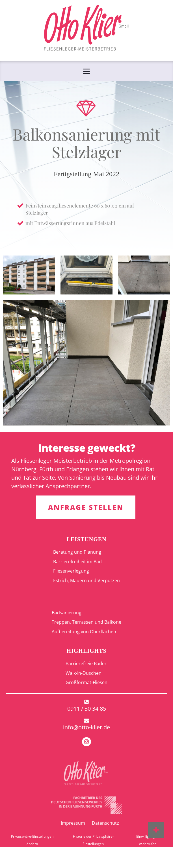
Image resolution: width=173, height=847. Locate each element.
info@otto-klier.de (86, 727)
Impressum (73, 823)
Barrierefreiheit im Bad (77, 561)
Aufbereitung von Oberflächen (84, 631)
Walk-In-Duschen (83, 673)
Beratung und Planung (77, 552)
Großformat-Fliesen (86, 682)
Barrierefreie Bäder (86, 663)
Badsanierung (66, 613)
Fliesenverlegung (71, 571)
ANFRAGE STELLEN (86, 507)
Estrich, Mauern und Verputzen (86, 580)
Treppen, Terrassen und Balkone (86, 622)
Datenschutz (105, 823)
